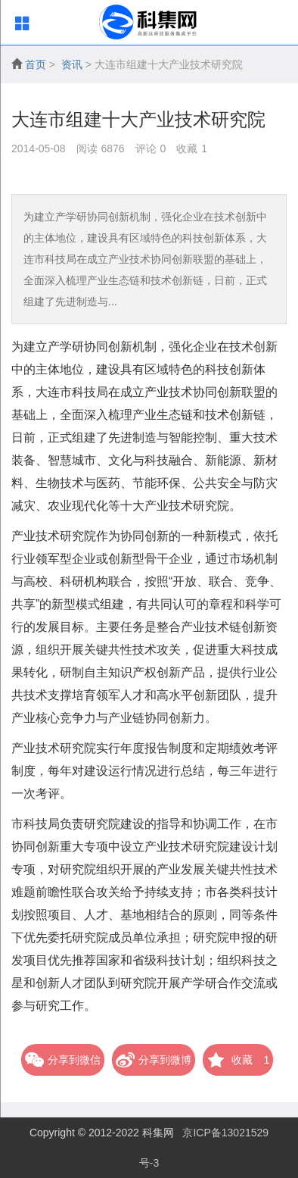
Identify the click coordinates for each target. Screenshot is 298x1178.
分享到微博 (153, 1059)
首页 (35, 64)
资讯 (71, 64)
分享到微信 (63, 1059)
